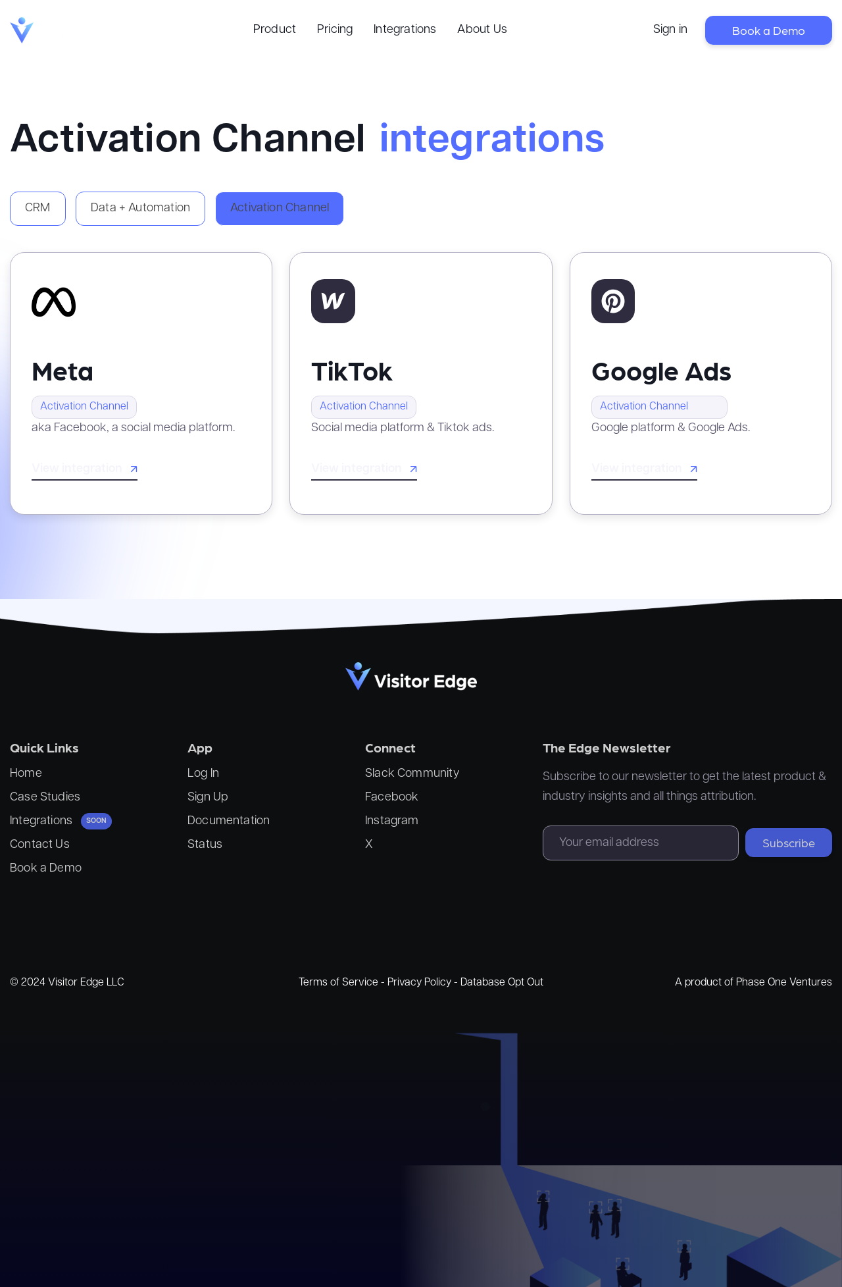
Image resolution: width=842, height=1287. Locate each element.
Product (274, 30)
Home (26, 774)
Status (204, 845)
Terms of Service (338, 983)
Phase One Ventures (784, 983)
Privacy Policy (419, 983)
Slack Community (412, 774)
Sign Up (207, 797)
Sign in (670, 30)
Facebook (391, 797)
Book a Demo (768, 30)
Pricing (335, 30)
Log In (203, 774)
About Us (482, 30)
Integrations (405, 30)
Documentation (228, 821)
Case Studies (45, 797)
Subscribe (788, 842)
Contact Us (40, 845)
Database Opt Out (501, 983)
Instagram (392, 821)
